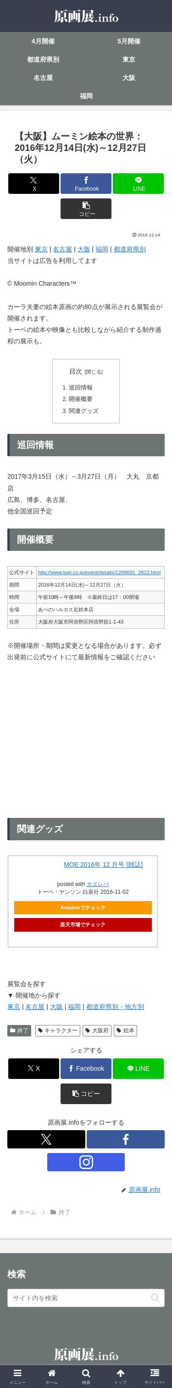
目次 (75, 371)
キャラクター (58, 1030)
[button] (86, 208)
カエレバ (98, 884)
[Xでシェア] (33, 183)
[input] (86, 1298)
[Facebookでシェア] (86, 183)
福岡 (101, 249)
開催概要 (81, 399)
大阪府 (97, 1030)
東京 (41, 249)
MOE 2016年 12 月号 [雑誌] (103, 864)
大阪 (84, 249)
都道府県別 (130, 249)
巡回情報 (81, 387)
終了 (19, 1030)
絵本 (125, 1030)
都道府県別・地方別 (115, 1006)
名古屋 (62, 249)
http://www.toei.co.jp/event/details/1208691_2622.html (99, 572)
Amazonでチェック (83, 907)
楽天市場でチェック (82, 924)
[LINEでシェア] (138, 183)
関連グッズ (84, 411)
